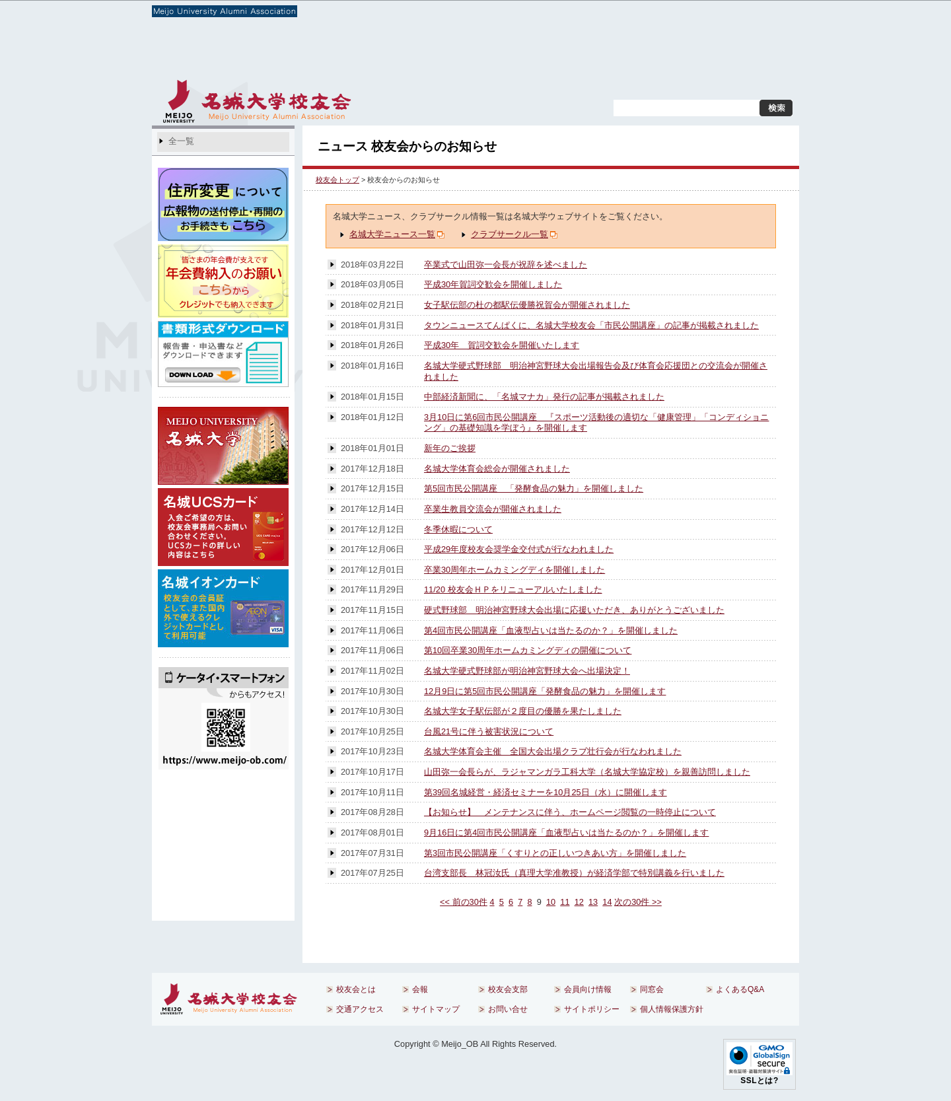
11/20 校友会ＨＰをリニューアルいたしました (513, 589)
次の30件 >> (638, 902)
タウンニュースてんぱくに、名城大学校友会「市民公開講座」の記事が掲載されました (591, 325)
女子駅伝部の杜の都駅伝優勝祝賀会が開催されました (527, 305)
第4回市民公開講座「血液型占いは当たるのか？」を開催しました (551, 630)
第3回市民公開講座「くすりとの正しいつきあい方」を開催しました (555, 853)
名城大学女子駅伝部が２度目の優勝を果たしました (522, 711)
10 (550, 902)
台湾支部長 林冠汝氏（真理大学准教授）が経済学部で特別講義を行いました (574, 873)
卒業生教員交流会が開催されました (492, 509)
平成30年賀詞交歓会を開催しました (493, 284)
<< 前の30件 (463, 902)
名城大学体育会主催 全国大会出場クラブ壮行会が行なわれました (553, 751)
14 (607, 902)
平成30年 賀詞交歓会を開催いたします (501, 345)
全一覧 (181, 141)
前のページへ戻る (366, 947)
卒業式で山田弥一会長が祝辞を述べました (505, 264)
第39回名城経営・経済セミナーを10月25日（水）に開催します (545, 792)
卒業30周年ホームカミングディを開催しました (514, 570)
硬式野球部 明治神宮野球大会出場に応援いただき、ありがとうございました (574, 610)
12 (579, 902)
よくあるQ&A (744, 53)
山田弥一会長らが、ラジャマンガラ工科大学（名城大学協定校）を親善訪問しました (587, 772)
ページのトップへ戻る (731, 947)
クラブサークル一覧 (509, 234)
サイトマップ (682, 89)
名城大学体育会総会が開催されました (497, 469)
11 (564, 902)
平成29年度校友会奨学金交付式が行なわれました (519, 549)
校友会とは (206, 53)
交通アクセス (612, 89)
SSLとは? (759, 1080)
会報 (313, 53)
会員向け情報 (528, 53)
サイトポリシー (591, 1009)
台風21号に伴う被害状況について (488, 731)
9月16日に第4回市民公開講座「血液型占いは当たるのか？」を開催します (566, 832)
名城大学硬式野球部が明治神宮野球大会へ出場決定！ (527, 671)
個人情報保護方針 (671, 1009)
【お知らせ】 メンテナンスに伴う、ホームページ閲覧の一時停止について (570, 812)
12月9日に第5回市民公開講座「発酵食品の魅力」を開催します (545, 691)
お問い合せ (749, 89)
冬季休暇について (458, 529)
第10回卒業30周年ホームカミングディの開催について (527, 650)
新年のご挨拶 (450, 448)
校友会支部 (421, 53)
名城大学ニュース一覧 (392, 234)
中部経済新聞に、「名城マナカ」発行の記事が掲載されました (544, 397)
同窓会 (636, 53)
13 (593, 902)
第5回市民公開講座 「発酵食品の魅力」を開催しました (533, 488)
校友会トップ (337, 180)
